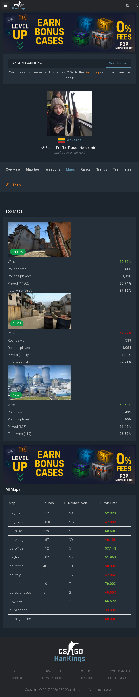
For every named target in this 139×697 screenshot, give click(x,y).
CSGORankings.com (72, 689)
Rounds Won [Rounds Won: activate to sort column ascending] (77, 503)
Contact (18, 678)
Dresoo (86, 678)
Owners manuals (120, 671)
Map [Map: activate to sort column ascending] (12, 503)
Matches (33, 169)
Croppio (86, 671)
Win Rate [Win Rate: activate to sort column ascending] (110, 503)
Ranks (85, 169)
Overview (13, 169)
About (18, 671)
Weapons (53, 169)
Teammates (122, 169)
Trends (101, 169)
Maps (70, 169)
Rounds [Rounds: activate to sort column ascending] (48, 503)
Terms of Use (52, 671)
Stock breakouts (120, 678)
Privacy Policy (52, 678)
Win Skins (13, 185)
